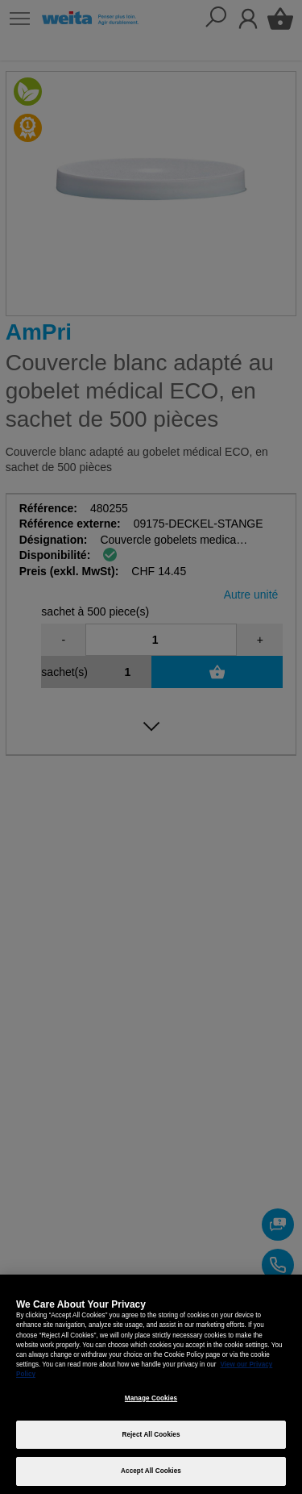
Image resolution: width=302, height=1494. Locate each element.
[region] (151, 1384)
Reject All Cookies (151, 1434)
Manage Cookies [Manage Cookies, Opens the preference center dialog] (151, 1398)
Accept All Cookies (151, 1471)
